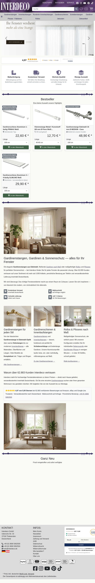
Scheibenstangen (76, 14)
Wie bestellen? (38, 551)
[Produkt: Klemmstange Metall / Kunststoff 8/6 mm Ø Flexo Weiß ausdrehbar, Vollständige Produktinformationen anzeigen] (47, 115)
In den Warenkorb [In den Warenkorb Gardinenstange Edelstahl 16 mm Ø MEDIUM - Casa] (79, 147)
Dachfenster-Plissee (71, 350)
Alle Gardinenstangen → (13, 364)
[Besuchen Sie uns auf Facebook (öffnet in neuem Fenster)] (77, 3)
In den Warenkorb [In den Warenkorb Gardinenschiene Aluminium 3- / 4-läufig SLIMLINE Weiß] (16, 195)
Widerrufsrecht (38, 546)
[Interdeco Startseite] (15, 6)
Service (70, 3)
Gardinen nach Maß (53, 267)
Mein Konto (37, 531)
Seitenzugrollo (78, 346)
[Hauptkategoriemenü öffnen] (1, 16)
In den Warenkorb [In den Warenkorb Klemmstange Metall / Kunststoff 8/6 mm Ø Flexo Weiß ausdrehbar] (47, 147)
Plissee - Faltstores (15, 19)
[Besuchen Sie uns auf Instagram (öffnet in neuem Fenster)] (80, 3)
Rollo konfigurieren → (72, 361)
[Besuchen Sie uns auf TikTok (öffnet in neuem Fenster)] (92, 3)
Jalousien (60, 19)
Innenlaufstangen (25, 14)
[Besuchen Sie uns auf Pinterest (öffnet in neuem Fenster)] (88, 3)
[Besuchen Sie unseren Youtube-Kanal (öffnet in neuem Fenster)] (85, 3)
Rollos (37, 19)
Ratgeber (59, 3)
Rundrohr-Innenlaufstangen (43, 14)
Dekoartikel (83, 19)
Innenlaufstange (18, 346)
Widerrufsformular (39, 549)
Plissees (87, 267)
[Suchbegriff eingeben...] (53, 9)
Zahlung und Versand (41, 539)
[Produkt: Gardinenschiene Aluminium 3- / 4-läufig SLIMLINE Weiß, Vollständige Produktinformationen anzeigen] (16, 163)
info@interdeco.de (10, 549)
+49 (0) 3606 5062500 (12, 544)
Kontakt (36, 554)
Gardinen (89, 14)
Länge (5, 139)
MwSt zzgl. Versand (26, 574)
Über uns (36, 556)
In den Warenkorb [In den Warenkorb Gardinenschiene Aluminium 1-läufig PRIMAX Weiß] (16, 147)
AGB (35, 541)
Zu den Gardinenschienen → (44, 361)
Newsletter (37, 534)
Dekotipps (47, 3)
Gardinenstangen (10, 14)
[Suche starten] (76, 9)
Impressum (37, 536)
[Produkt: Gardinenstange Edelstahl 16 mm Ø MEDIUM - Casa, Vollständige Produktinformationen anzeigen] (79, 114)
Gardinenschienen (61, 14)
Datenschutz (37, 544)
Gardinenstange (57, 380)
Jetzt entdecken (15, 42)
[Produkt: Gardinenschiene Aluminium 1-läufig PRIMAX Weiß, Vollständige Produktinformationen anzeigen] (16, 115)
